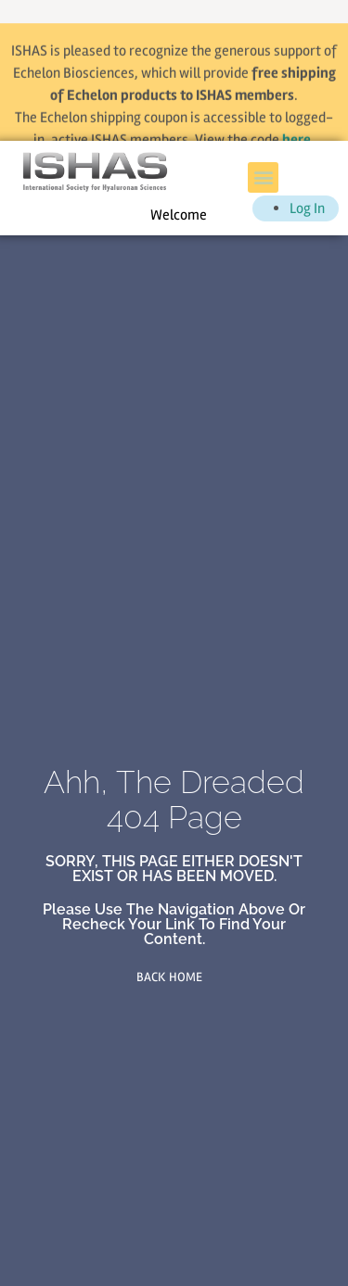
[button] (263, 177)
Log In (307, 208)
